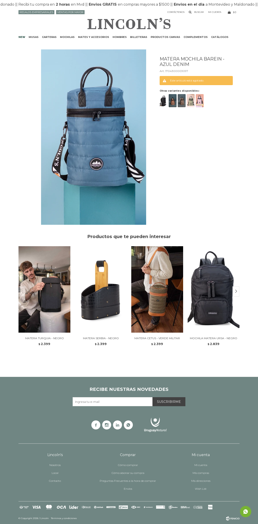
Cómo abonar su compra (128, 473)
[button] (236, 291)
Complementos (196, 37)
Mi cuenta (200, 465)
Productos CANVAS (165, 37)
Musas (34, 37)
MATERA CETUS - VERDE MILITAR (157, 338)
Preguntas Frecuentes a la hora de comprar (128, 480)
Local (55, 473)
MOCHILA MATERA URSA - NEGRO (213, 338)
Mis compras (201, 473)
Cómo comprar (128, 465)
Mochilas (67, 37)
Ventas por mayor (70, 12)
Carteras (49, 37)
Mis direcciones (200, 480)
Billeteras (138, 37)
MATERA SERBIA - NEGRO (101, 338)
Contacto (55, 480)
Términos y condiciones (64, 518)
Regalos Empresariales (36, 12)
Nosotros (55, 465)
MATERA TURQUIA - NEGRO (44, 338)
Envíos (128, 488)
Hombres (120, 37)
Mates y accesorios (93, 37)
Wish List (201, 488)
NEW (21, 37)
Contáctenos (175, 12)
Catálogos (219, 37)
